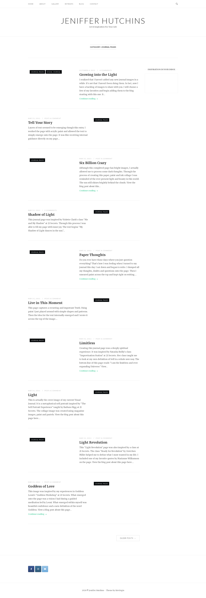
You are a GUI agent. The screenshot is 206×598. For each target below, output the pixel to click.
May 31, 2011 (34, 118)
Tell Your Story (40, 123)
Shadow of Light (41, 215)
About (42, 4)
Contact (94, 4)
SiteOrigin (119, 590)
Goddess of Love (41, 486)
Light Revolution (93, 442)
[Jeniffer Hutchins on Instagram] (38, 569)
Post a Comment (53, 118)
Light (32, 395)
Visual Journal (53, 72)
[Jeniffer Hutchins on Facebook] (31, 569)
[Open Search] (177, 4)
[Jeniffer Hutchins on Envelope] (45, 569)
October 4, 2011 (87, 70)
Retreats (69, 4)
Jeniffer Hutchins (103, 20)
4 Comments (106, 70)
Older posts (128, 538)
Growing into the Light (98, 75)
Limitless (87, 343)
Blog (81, 4)
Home (31, 4)
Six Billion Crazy (92, 163)
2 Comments (51, 210)
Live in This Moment (45, 303)
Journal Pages (37, 72)
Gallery (55, 4)
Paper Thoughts (92, 255)
